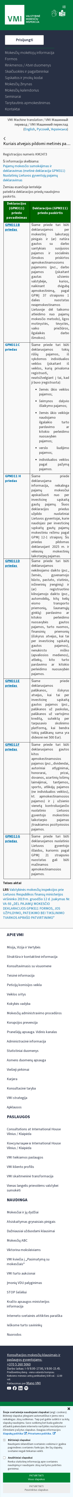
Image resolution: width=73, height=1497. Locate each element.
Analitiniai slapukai (18, 1458)
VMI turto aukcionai (21, 1273)
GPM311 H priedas (13, 478)
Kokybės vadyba (18, 1003)
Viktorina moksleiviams (24, 1250)
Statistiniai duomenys (23, 1050)
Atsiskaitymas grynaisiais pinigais (31, 1221)
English (29, 129)
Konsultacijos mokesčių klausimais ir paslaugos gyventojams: (33, 1357)
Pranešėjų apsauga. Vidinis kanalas (32, 1032)
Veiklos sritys (16, 994)
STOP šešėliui (17, 1292)
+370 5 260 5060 (19, 1364)
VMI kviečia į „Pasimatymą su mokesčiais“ (28, 1262)
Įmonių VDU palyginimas (24, 1282)
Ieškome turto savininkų (24, 1325)
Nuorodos (14, 1334)
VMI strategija (17, 1097)
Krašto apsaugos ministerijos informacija (28, 1304)
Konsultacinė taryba (21, 1088)
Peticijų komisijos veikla (24, 985)
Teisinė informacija (20, 975)
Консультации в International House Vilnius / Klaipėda (34, 1145)
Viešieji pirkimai (18, 1069)
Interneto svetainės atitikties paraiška (34, 1315)
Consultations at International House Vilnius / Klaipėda (34, 1131)
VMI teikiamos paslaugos (25, 1157)
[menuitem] (29, 52)
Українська (59, 129)
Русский (43, 129)
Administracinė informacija (26, 1041)
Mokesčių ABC (17, 1240)
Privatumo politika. (40, 1434)
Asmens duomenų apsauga (26, 1060)
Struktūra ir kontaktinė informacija (32, 956)
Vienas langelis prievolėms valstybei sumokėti (32, 1188)
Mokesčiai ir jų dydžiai (23, 1212)
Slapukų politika (13, 1434)
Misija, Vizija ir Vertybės (23, 947)
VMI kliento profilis (20, 1166)
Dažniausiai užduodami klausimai (31, 1231)
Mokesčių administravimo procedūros (34, 1013)
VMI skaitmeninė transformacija (30, 1176)
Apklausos (14, 1107)
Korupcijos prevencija (22, 1022)
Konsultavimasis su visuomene (29, 966)
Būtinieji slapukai (16, 1440)
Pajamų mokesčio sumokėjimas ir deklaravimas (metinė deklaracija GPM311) (34, 168)
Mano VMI (33, 1383)
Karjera (12, 1079)
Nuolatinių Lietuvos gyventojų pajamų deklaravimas (30, 178)
